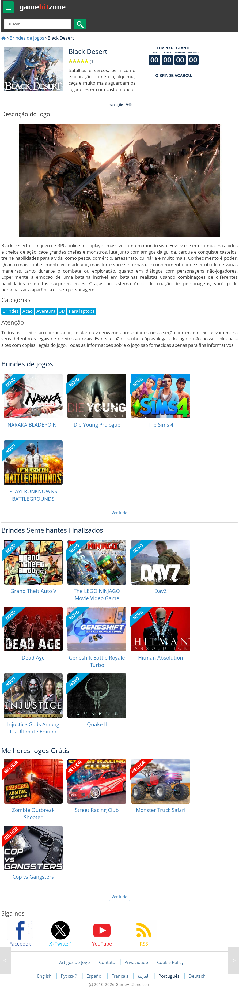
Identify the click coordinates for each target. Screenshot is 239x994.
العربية (144, 976)
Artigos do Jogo (74, 962)
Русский (69, 976)
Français (121, 976)
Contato (107, 962)
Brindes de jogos (27, 38)
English (45, 976)
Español (95, 976)
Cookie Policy (170, 962)
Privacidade (136, 962)
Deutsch (197, 976)
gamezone (42, 6)
